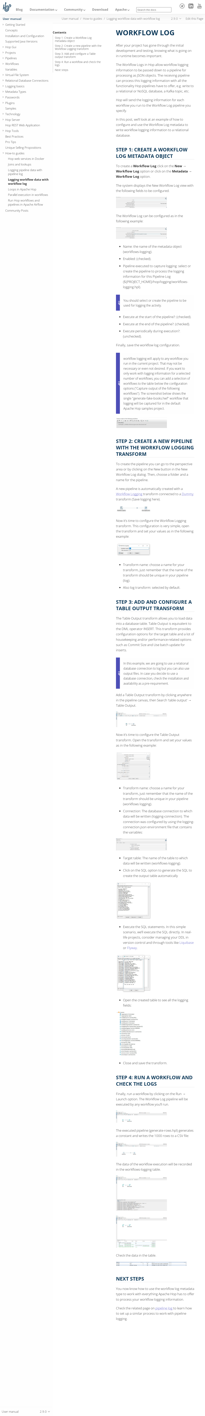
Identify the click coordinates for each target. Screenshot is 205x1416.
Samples (10, 108)
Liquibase (186, 942)
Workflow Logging (129, 494)
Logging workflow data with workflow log (28, 181)
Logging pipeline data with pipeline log (25, 172)
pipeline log (163, 1308)
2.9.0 (174, 18)
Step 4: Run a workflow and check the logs (78, 63)
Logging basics (14, 86)
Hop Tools (12, 131)
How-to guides (14, 153)
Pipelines (11, 58)
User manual (12, 19)
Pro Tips (10, 142)
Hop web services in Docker (26, 158)
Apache (121, 9)
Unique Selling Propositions (23, 147)
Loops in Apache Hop (22, 189)
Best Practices (14, 136)
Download (100, 9)
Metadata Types (15, 91)
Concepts (11, 30)
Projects (10, 52)
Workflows (12, 64)
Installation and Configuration (24, 36)
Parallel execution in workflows (28, 195)
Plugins (10, 103)
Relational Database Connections (26, 80)
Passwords (12, 97)
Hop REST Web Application (22, 125)
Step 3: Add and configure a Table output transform (75, 55)
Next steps (61, 70)
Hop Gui (10, 47)
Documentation (42, 9)
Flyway (132, 948)
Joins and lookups (19, 164)
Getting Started (15, 24)
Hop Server (12, 120)
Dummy (187, 494)
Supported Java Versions (21, 41)
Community (73, 9)
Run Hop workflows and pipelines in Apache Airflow (25, 202)
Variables (11, 69)
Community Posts (16, 210)
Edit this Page (194, 18)
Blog (19, 9)
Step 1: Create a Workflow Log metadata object (73, 39)
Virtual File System (17, 75)
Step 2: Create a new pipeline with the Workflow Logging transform (78, 47)
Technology (12, 114)
